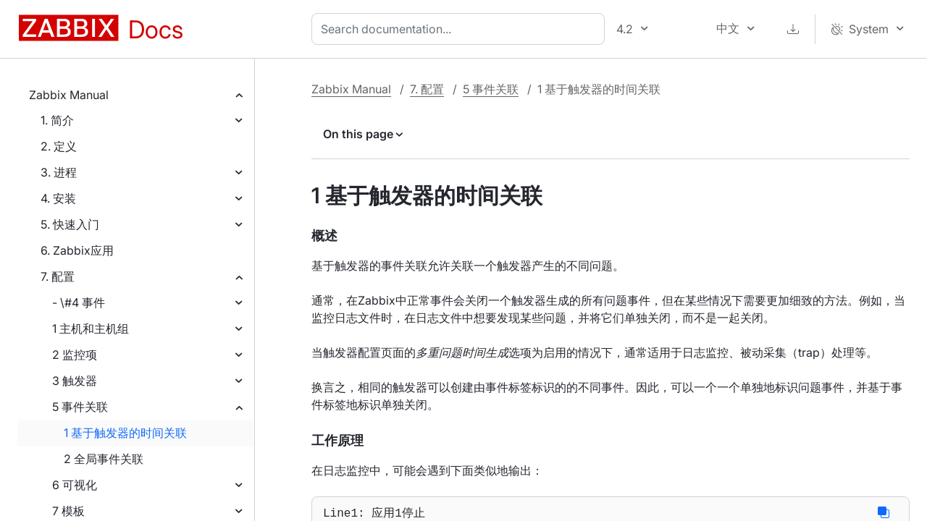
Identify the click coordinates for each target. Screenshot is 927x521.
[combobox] (461, 29)
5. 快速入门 (70, 224)
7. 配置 (58, 276)
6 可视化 (74, 485)
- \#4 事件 (78, 302)
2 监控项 (74, 354)
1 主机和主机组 (90, 328)
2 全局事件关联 (103, 459)
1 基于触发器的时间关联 (125, 432)
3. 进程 (59, 172)
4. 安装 (58, 198)
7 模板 (68, 511)
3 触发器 (74, 380)
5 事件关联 (80, 406)
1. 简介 (57, 120)
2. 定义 (59, 146)
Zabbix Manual (69, 95)
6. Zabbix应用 (77, 250)
